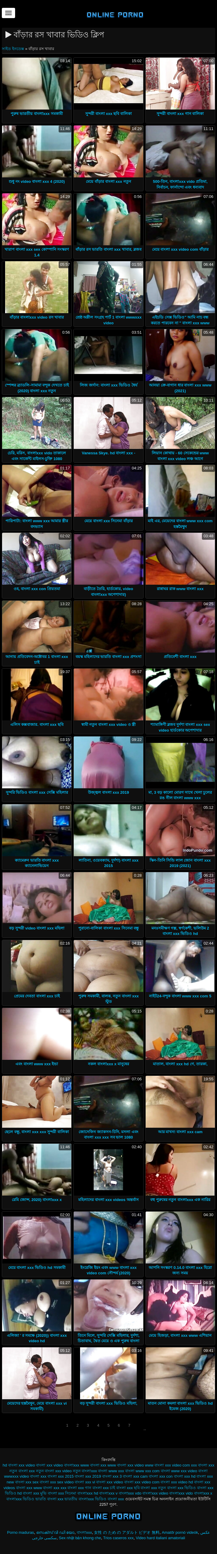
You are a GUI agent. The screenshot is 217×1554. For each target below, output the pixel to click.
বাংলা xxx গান (79, 1488)
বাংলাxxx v (108, 1493)
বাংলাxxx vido (181, 1493)
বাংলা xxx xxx (54, 1488)
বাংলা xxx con (161, 1476)
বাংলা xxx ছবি (128, 1488)
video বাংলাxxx (66, 1465)
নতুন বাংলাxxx (85, 1471)
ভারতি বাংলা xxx (49, 1499)
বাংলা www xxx (111, 1471)
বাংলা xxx (38, 1476)
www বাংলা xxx (93, 1465)
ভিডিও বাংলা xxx (109, 1499)
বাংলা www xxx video (179, 1471)
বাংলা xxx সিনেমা (62, 1493)
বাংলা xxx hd (185, 1476)
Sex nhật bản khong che (80, 1538)
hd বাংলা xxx (13, 1465)
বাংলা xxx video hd (176, 1482)
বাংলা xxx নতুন (153, 1488)
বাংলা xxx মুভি (35, 1493)
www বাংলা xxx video (125, 1465)
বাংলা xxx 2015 (60, 1476)
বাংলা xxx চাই (103, 1488)
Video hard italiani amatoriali (160, 1538)
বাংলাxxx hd (87, 1493)
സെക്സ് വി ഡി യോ (55, 1532)
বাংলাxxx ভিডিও (20, 1499)
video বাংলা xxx (39, 1465)
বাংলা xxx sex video (57, 1482)
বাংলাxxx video (155, 1493)
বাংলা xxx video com (142, 1482)
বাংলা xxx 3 (112, 1476)
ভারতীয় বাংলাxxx (79, 1499)
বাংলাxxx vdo (130, 1493)
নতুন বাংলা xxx (22, 1471)
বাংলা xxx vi (85, 1482)
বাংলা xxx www (29, 1488)
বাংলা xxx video (109, 1482)
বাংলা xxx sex (27, 1482)
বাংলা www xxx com (142, 1471)
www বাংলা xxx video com (167, 1465)
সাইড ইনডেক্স (13, 48)
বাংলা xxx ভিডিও (181, 1488)
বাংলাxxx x (203, 1493)
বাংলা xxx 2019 (88, 1476)
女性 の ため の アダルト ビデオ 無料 (127, 1532)
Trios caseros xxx (118, 1538)
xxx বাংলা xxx (202, 1465)
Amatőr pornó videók (180, 1532)
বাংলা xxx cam (135, 1476)
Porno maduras (20, 1532)
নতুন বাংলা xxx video (54, 1471)
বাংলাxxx (84, 1532)
